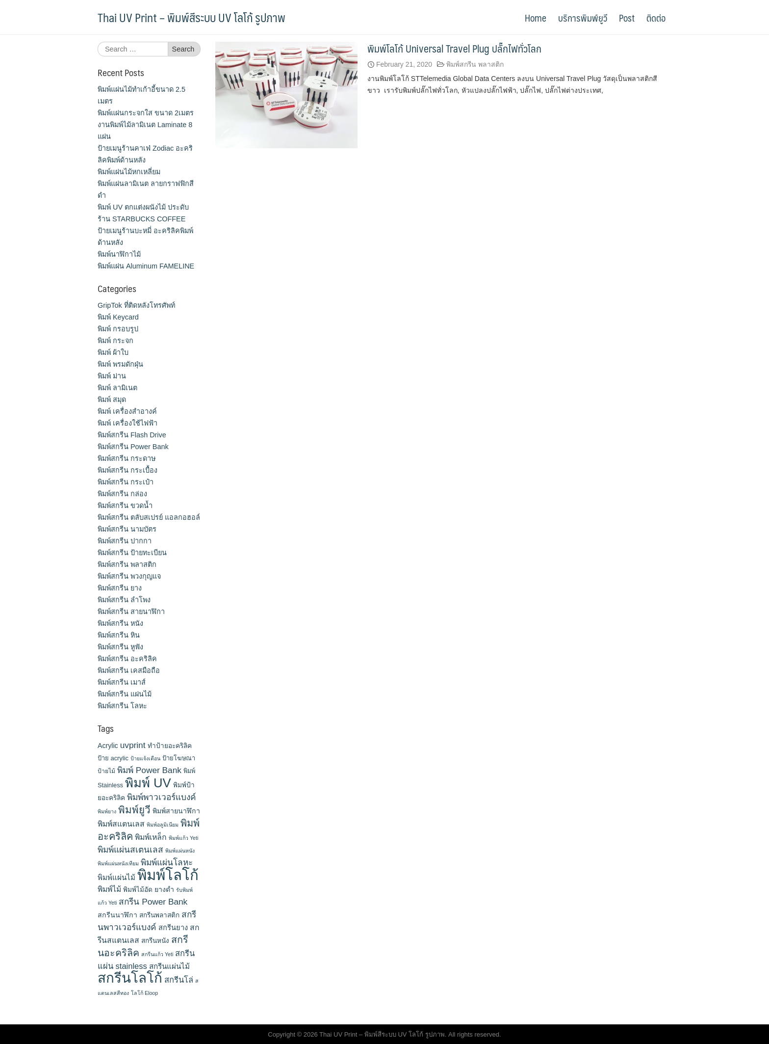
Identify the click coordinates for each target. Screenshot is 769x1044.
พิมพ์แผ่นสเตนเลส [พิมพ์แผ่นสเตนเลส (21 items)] (130, 850)
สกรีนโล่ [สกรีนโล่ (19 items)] (178, 979)
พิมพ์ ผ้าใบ (113, 352)
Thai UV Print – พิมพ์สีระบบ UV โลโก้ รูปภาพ (191, 17)
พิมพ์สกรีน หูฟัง (120, 647)
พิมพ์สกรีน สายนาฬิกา (131, 612)
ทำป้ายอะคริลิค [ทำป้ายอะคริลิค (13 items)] (170, 746)
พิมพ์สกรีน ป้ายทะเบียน (132, 553)
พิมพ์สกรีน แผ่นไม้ (125, 694)
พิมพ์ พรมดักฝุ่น (120, 364)
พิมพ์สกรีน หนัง (120, 623)
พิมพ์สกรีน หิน (119, 635)
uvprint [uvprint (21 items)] (133, 745)
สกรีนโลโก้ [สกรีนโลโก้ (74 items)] (130, 978)
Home (535, 18)
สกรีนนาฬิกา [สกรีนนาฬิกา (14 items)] (117, 915)
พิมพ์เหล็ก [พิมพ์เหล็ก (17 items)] (151, 837)
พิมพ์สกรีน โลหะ (122, 706)
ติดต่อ (656, 18)
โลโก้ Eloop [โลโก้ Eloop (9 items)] (144, 993)
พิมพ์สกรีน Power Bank (133, 447)
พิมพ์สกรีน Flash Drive (132, 435)
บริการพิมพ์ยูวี (582, 18)
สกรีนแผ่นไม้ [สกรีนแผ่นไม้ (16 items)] (169, 966)
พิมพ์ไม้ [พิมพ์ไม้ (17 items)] (109, 889)
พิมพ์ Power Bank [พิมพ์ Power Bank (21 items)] (149, 770)
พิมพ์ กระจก (115, 341)
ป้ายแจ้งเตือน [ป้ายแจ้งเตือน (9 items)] (145, 758)
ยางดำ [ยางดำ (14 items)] (164, 889)
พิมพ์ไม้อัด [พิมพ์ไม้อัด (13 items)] (138, 889)
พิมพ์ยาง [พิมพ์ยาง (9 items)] (107, 811)
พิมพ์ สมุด (112, 399)
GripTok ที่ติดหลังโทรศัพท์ (136, 305)
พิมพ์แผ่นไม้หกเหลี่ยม (129, 172)
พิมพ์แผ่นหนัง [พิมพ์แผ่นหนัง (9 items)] (180, 851)
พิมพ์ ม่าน (112, 376)
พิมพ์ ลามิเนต (117, 388)
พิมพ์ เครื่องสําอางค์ (127, 411)
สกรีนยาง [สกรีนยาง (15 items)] (173, 928)
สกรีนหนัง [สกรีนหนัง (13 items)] (155, 940)
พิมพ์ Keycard (118, 317)
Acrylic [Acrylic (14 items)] (108, 746)
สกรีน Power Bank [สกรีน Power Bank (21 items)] (153, 902)
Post (627, 18)
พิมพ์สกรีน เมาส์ (122, 682)
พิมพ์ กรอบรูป (118, 329)
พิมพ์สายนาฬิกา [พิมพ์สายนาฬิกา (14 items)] (176, 811)
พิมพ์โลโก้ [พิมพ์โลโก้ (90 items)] (168, 875)
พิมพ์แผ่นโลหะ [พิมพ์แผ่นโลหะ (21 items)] (167, 862)
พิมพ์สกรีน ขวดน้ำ (125, 505)
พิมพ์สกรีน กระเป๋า (126, 482)
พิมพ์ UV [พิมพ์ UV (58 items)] (148, 783)
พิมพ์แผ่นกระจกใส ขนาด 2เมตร (146, 113)
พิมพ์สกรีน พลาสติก (475, 64)
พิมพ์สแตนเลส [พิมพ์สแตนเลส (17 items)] (121, 824)
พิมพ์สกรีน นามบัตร (127, 529)
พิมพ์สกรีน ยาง (120, 588)
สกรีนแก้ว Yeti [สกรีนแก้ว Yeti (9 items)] (157, 954)
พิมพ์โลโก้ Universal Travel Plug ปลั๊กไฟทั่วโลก (454, 48)
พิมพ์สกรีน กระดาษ (126, 458)
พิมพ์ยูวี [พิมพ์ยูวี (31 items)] (134, 809)
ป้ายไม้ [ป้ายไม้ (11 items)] (106, 771)
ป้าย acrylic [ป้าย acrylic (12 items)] (113, 758)
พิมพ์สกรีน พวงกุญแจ (129, 576)
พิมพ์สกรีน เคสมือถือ (129, 670)
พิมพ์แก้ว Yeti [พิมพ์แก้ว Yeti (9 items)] (183, 838)
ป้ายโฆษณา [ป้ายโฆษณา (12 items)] (178, 758)
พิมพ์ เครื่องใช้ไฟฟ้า (127, 423)
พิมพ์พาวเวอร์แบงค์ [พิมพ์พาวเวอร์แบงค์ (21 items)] (161, 797)
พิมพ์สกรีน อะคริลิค (127, 659)
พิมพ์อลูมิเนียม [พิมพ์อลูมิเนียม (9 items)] (163, 825)
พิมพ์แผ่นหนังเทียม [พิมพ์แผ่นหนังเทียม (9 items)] (118, 863)
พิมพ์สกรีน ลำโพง (124, 600)
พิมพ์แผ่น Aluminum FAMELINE (146, 266)
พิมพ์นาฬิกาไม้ (119, 254)
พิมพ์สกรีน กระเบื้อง (127, 470)
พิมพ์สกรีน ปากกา (125, 541)
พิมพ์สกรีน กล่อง (122, 494)
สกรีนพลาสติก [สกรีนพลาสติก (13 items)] (159, 915)
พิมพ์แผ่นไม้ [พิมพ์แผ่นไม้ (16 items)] (116, 877)
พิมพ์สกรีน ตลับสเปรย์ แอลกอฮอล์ (149, 517)
